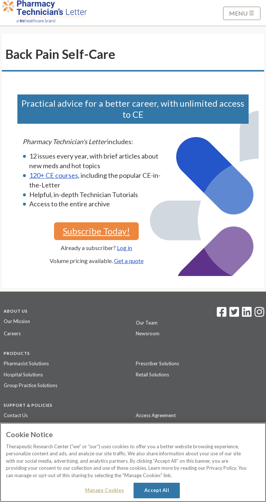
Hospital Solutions (23, 375)
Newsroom (147, 333)
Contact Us (16, 415)
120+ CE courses (53, 175)
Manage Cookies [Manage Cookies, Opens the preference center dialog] (104, 490)
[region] (133, 462)
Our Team (147, 323)
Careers (12, 333)
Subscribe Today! (96, 231)
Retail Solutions (152, 375)
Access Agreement (156, 415)
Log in (124, 247)
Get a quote (129, 260)
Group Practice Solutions (30, 385)
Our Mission (17, 321)
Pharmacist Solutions (26, 363)
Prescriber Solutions (157, 363)
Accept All (156, 490)
